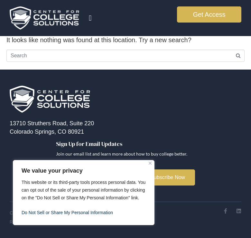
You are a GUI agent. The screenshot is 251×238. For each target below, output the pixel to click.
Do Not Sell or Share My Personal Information (67, 212)
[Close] (150, 163)
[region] (83, 192)
